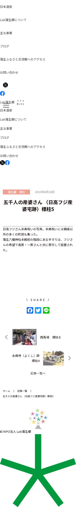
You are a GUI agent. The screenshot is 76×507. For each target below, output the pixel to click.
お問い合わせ (9, 72)
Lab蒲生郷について (13, 20)
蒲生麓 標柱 (16, 192)
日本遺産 (6, 6)
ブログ (4, 46)
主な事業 (6, 33)
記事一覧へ (38, 373)
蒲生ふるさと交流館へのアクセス (22, 59)
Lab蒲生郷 (7, 102)
